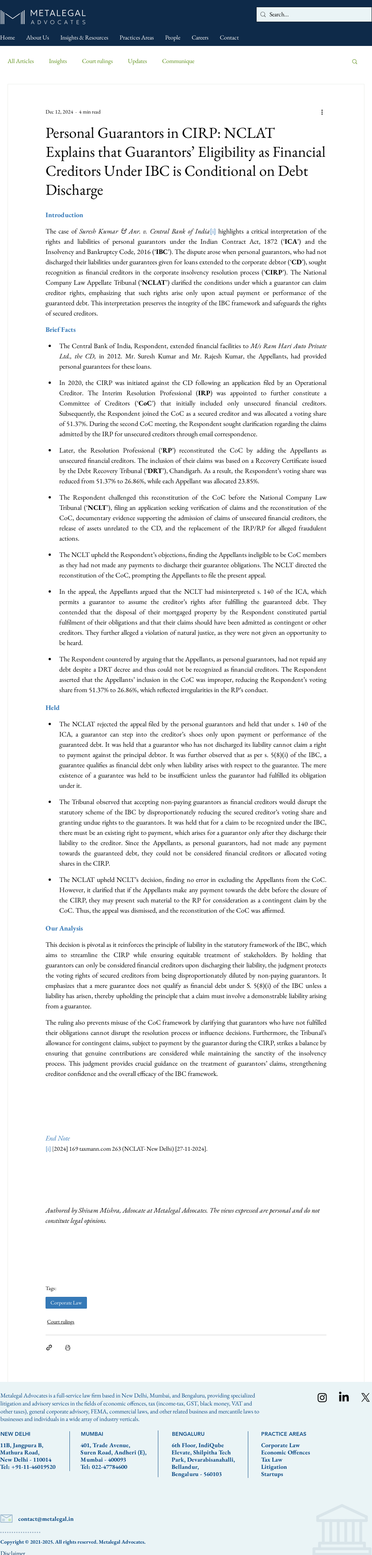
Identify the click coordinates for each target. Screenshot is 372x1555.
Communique (178, 61)
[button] (354, 61)
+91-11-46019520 (33, 1467)
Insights (58, 61)
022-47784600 (109, 1467)
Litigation (274, 1467)
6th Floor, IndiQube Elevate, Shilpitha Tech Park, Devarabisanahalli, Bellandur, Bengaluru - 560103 (203, 1459)
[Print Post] (67, 1347)
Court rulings (97, 61)
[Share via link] (49, 1347)
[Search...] (313, 14)
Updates (137, 61)
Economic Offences (285, 1452)
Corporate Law (66, 1302)
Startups (272, 1474)
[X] (365, 1397)
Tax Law (271, 1460)
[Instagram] (322, 1397)
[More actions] (321, 111)
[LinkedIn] (344, 1397)
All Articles (21, 61)
